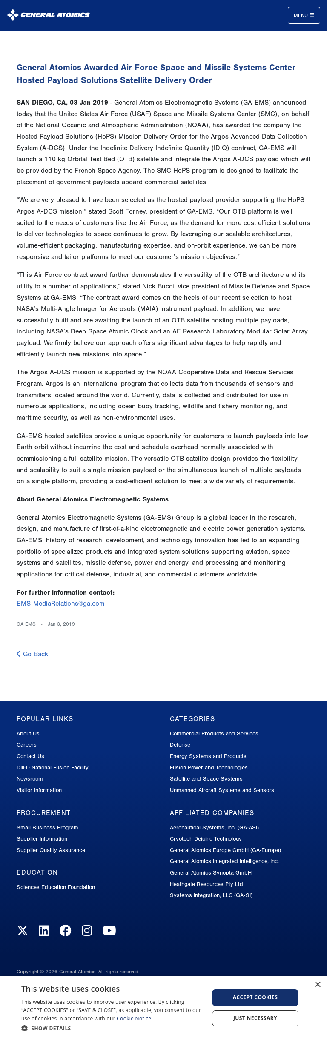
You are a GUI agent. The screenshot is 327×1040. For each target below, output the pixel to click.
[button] (112, 1028)
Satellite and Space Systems (206, 778)
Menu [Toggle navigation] (304, 15)
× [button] (317, 985)
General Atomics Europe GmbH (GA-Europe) (225, 850)
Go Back (32, 654)
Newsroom (30, 778)
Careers (27, 744)
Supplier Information (42, 838)
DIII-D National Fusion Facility (53, 767)
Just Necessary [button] (255, 1018)
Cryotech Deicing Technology (206, 838)
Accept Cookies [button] (255, 997)
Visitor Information (39, 790)
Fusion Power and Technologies (209, 767)
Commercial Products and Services (214, 733)
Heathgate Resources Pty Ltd (206, 884)
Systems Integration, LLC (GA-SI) (211, 895)
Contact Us (30, 756)
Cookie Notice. (135, 1018)
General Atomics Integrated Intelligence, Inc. (224, 861)
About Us (28, 733)
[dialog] (163, 1008)
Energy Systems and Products (208, 756)
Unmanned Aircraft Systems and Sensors (222, 790)
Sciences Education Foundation (56, 887)
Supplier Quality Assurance (51, 850)
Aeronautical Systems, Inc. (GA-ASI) (214, 827)
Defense (180, 744)
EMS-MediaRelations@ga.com (60, 603)
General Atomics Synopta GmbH (211, 872)
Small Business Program (47, 827)
